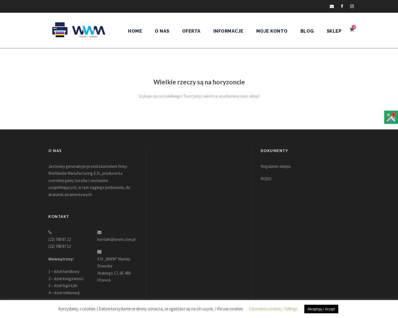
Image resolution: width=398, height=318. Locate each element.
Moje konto (272, 31)
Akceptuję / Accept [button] (321, 309)
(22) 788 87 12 (59, 246)
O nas (162, 31)
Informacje (228, 31)
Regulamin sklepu (276, 166)
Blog (307, 31)
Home (135, 31)
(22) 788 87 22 (59, 239)
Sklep (334, 31)
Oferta (191, 31)
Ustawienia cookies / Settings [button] (273, 308)
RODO (266, 178)
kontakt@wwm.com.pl (116, 239)
